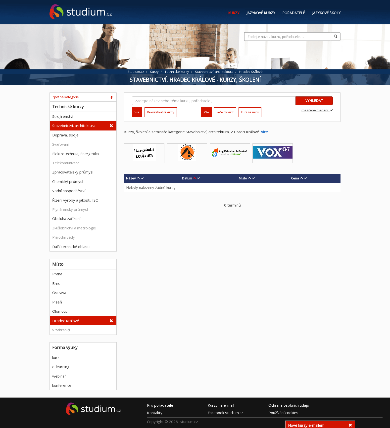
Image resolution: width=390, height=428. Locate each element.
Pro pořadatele (160, 404)
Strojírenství (62, 116)
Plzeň (57, 302)
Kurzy (233, 12)
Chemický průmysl (67, 181)
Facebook (225, 412)
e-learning (60, 366)
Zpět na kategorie (65, 97)
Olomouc (59, 311)
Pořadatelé (293, 12)
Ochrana (288, 404)
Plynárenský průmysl (70, 209)
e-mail (221, 404)
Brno (56, 283)
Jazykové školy (326, 12)
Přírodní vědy (63, 237)
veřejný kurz (225, 112)
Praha (57, 273)
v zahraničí (61, 329)
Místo (243, 178)
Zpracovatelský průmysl (72, 172)
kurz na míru (250, 112)
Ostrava (59, 292)
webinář (59, 376)
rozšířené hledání (317, 110)
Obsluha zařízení (66, 218)
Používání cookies (283, 412)
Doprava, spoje (65, 134)
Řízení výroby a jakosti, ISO (75, 200)
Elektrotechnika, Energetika (75, 153)
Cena (295, 178)
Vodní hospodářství (68, 190)
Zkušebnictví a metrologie (74, 227)
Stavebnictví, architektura (73, 125)
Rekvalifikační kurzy (160, 112)
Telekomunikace (66, 162)
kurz (55, 357)
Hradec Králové (65, 320)
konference (61, 385)
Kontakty (154, 412)
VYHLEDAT (314, 100)
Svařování (60, 144)
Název (131, 178)
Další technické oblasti (71, 246)
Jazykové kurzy (260, 12)
